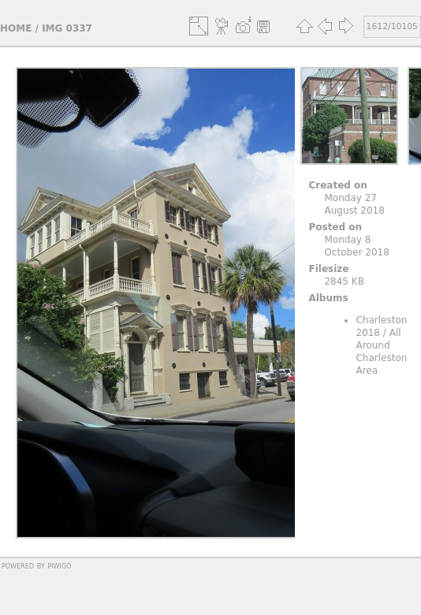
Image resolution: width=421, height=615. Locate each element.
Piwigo (59, 565)
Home (16, 28)
